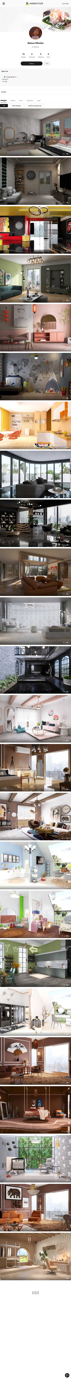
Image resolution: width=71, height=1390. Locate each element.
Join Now (65, 3)
